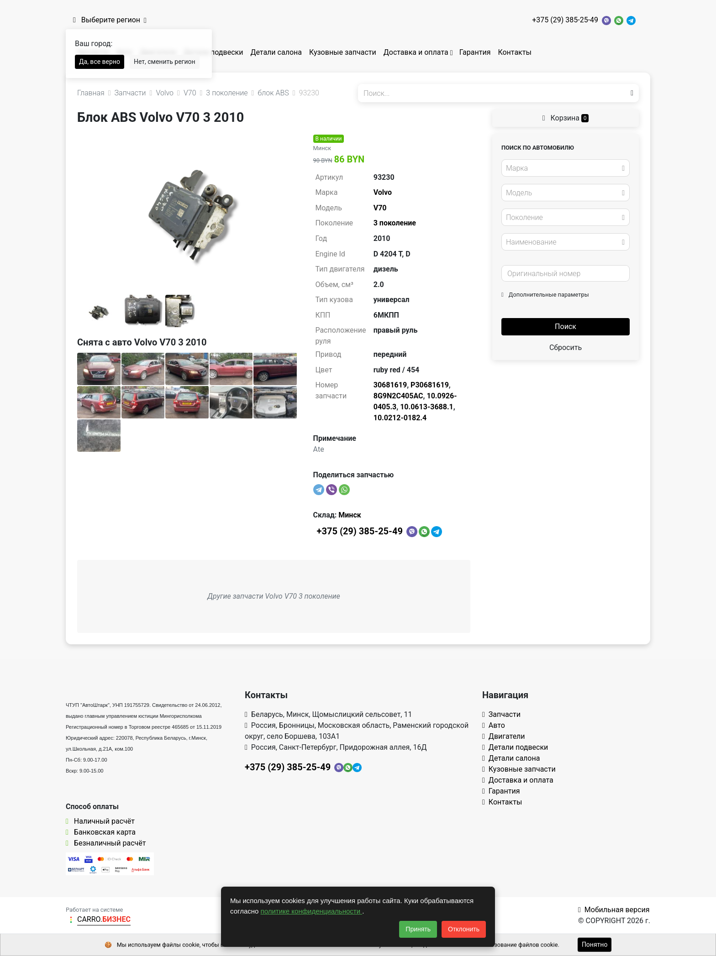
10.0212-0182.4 (400, 417)
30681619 (390, 385)
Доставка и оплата (416, 52)
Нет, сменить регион (164, 61)
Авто (493, 725)
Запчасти (501, 714)
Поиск (565, 326)
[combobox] (565, 168)
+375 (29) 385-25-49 (565, 20)
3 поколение (395, 223)
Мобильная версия (614, 909)
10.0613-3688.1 (426, 406)
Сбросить (565, 347)
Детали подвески (213, 52)
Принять (418, 929)
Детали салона (276, 52)
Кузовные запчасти (342, 52)
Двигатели (503, 736)
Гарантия (475, 52)
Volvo (383, 192)
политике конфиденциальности (312, 911)
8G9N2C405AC (398, 396)
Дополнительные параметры (545, 294)
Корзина (565, 118)
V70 (380, 208)
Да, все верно (99, 61)
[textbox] (563, 168)
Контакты (514, 52)
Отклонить (463, 929)
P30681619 (430, 385)
